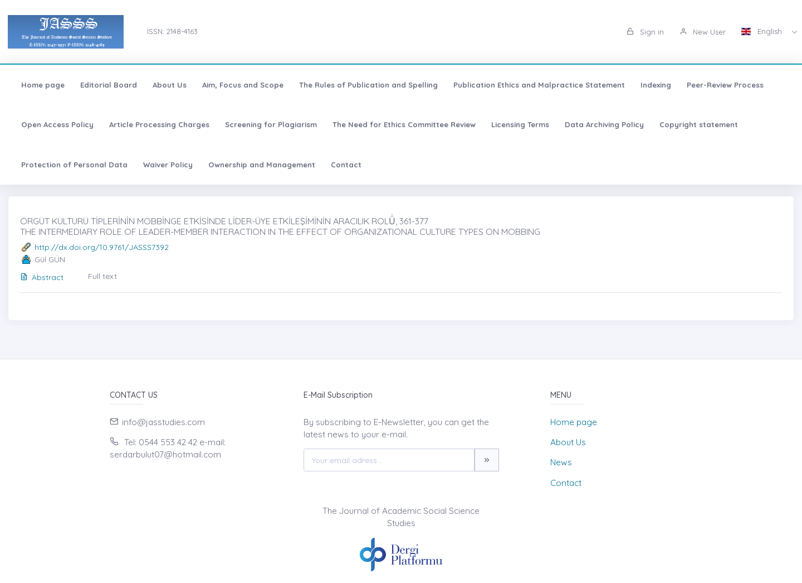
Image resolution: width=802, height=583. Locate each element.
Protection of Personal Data (74, 164)
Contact (346, 164)
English (762, 31)
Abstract (41, 277)
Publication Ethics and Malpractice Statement (539, 84)
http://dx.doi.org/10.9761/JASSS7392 (102, 247)
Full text (102, 276)
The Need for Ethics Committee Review (404, 124)
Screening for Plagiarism (271, 124)
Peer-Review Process (725, 84)
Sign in (645, 31)
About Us (170, 84)
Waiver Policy (168, 164)
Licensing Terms (520, 124)
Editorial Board (108, 84)
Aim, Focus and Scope (242, 84)
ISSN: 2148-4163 (172, 31)
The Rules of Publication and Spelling (368, 84)
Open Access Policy (57, 124)
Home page (43, 84)
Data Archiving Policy (604, 124)
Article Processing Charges (159, 124)
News (561, 462)
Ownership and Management (261, 164)
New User (702, 31)
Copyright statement (698, 124)
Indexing (655, 84)
